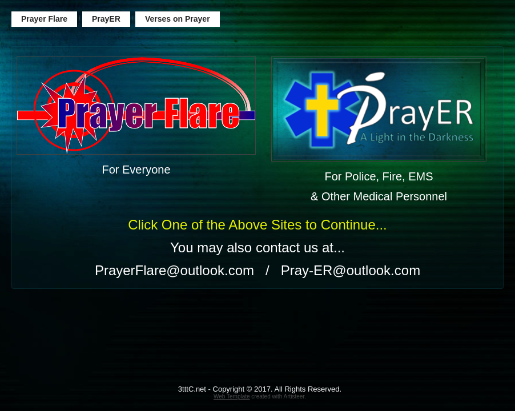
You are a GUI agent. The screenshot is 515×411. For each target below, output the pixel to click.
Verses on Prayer (177, 18)
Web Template (232, 396)
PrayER (106, 18)
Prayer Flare (44, 18)
